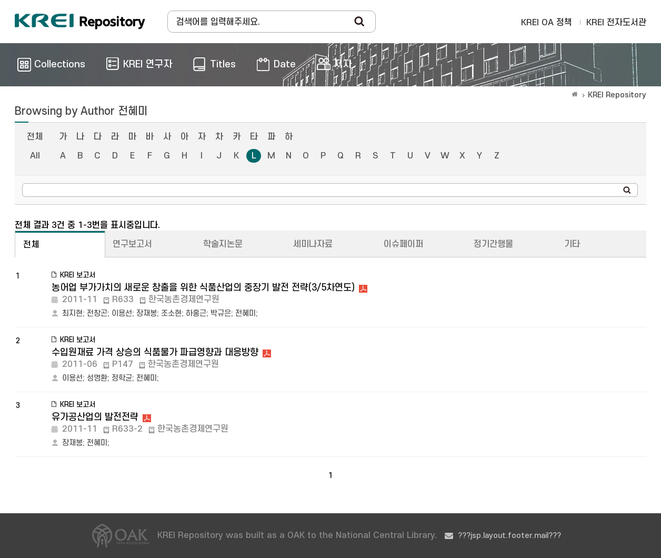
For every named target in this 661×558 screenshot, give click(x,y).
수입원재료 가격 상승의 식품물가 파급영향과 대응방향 (155, 352)
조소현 (171, 313)
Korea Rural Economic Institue (80, 21)
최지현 (72, 313)
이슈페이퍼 (403, 244)
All (35, 156)
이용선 (122, 313)
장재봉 (146, 313)
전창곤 (97, 313)
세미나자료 (313, 244)
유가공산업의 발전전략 (95, 417)
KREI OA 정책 (546, 22)
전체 (35, 137)
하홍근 (196, 313)
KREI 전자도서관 (616, 22)
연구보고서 (132, 244)
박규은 (221, 313)
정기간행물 (493, 244)
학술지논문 (223, 244)
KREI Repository (617, 95)
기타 (572, 244)
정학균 (122, 378)
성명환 (97, 378)
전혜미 (245, 313)
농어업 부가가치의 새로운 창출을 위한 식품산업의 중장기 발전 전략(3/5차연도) (203, 288)
